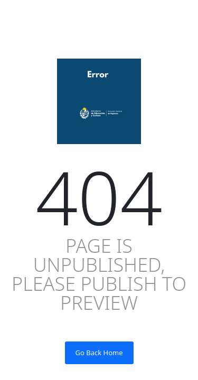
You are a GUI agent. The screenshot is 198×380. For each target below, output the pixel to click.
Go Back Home (99, 352)
